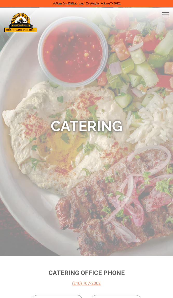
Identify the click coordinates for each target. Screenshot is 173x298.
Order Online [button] (86, 278)
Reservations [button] (86, 291)
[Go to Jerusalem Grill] (86, 4)
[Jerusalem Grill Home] (21, 22)
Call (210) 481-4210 (86, 264)
